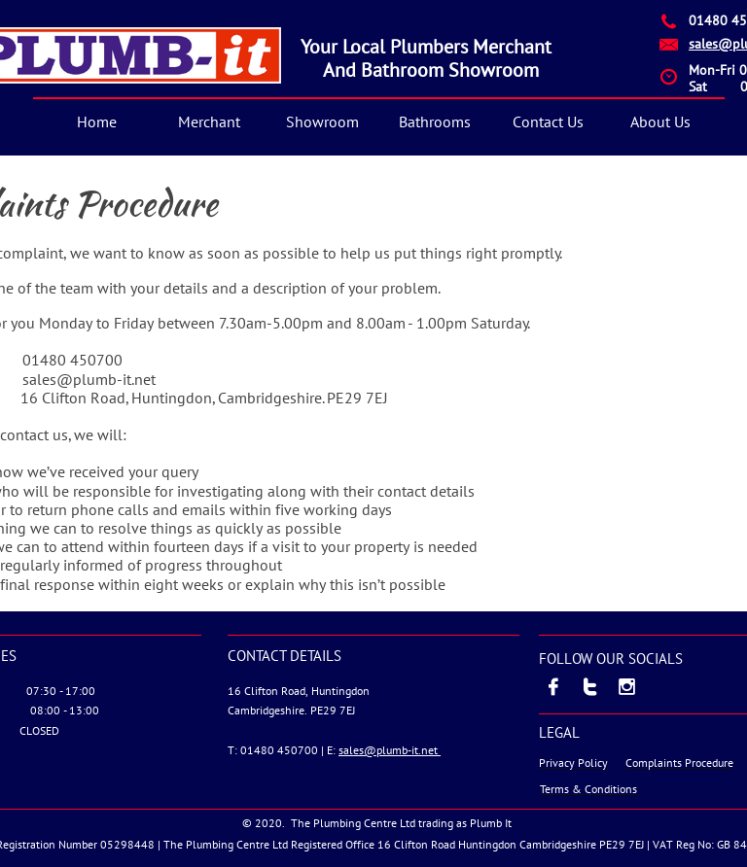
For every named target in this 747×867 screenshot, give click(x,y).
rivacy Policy (577, 762)
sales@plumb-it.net (389, 750)
